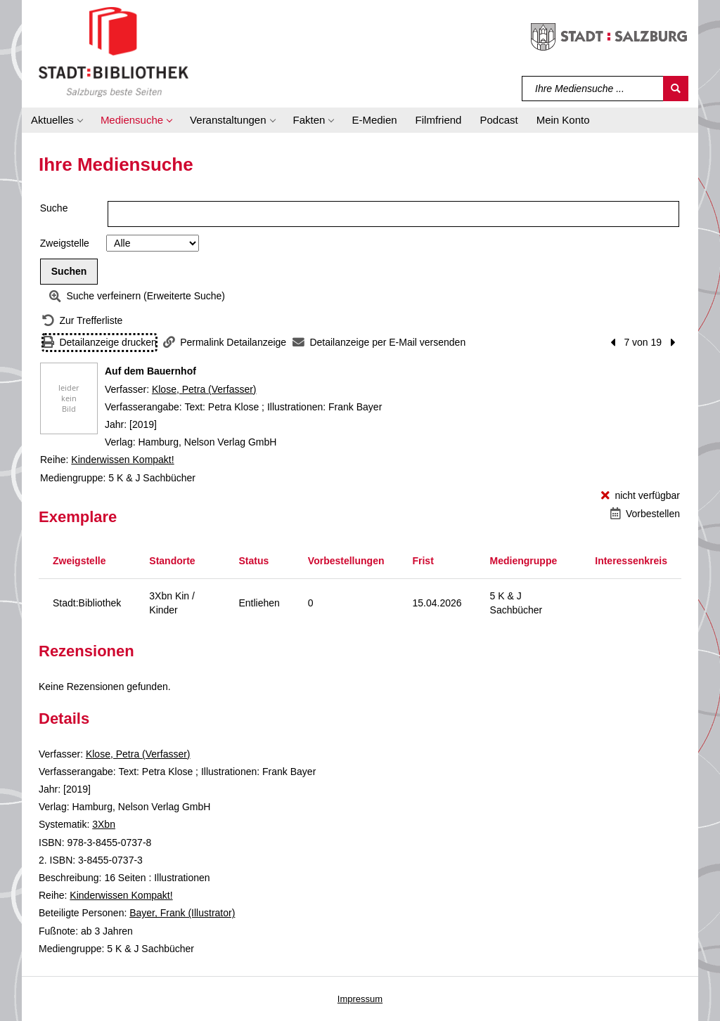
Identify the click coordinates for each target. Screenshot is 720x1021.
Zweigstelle (64, 243)
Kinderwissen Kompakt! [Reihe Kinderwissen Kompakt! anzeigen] (122, 459)
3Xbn (103, 824)
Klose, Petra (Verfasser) (204, 389)
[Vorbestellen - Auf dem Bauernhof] (645, 514)
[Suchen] (675, 88)
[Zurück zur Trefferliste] (82, 321)
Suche (54, 208)
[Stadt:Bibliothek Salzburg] (113, 51)
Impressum (360, 999)
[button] (56, 120)
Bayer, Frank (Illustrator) (182, 912)
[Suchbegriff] (593, 88)
